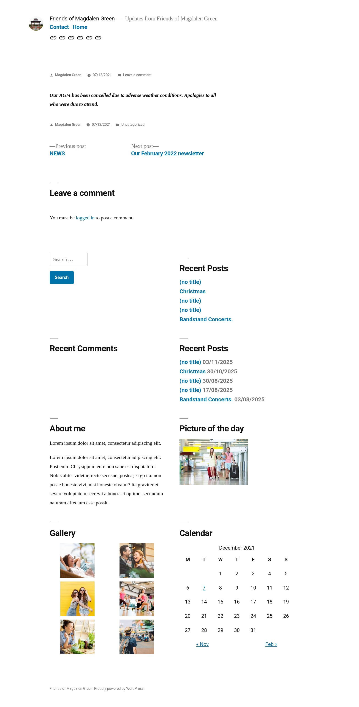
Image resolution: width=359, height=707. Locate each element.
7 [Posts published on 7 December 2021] (204, 588)
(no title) (190, 282)
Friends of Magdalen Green (82, 18)
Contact (59, 27)
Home (80, 27)
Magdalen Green (68, 75)
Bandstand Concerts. (206, 319)
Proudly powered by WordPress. (119, 688)
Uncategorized (132, 124)
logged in (85, 218)
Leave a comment (137, 75)
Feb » (271, 644)
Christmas (193, 291)
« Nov (202, 644)
